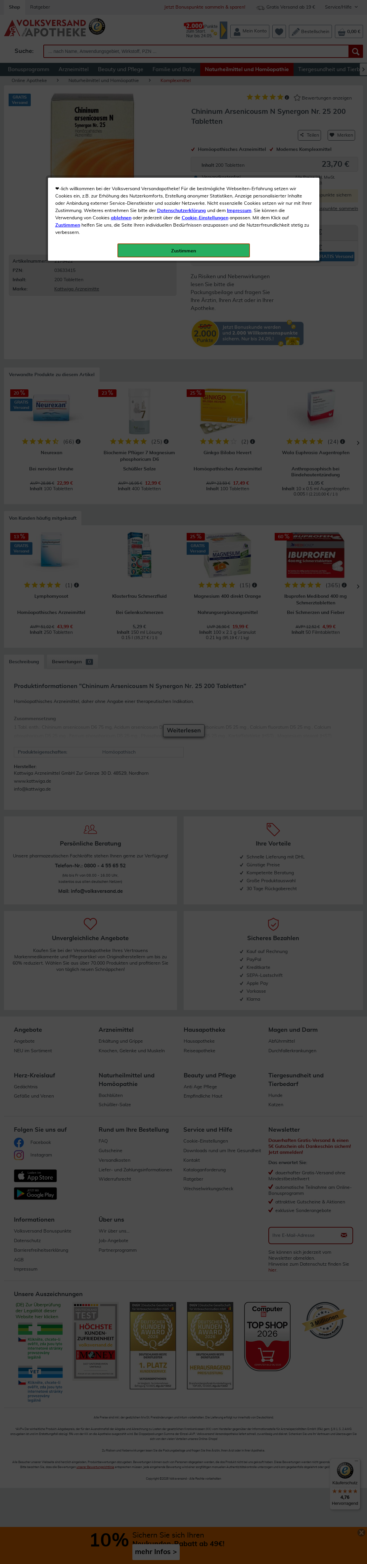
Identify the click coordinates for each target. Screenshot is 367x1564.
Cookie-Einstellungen (205, 155)
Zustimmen (67, 163)
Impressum (239, 148)
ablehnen (121, 155)
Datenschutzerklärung (181, 148)
